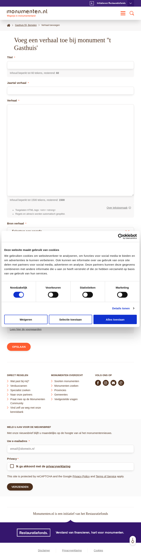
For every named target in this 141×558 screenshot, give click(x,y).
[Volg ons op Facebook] (98, 383)
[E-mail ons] (113, 383)
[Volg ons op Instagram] (106, 383)
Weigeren (26, 319)
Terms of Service (106, 476)
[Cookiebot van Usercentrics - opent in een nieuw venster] (121, 236)
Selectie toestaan (70, 319)
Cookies (98, 550)
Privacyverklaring (72, 550)
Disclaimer (44, 550)
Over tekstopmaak (117, 207)
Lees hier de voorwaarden (25, 329)
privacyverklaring (58, 466)
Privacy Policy (81, 476)
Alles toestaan (115, 319)
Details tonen (121, 308)
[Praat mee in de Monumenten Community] (121, 383)
